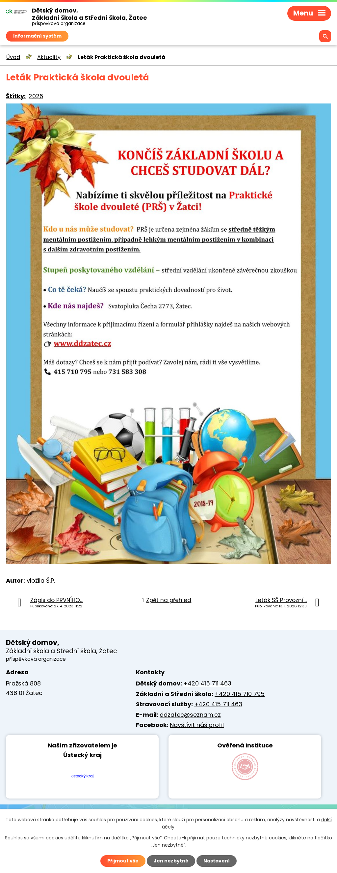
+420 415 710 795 (240, 694)
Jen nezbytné (171, 861)
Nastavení (216, 861)
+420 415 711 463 (207, 683)
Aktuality (49, 57)
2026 (36, 96)
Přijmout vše (123, 861)
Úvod (13, 57)
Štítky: (16, 96)
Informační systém (37, 35)
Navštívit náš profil (197, 725)
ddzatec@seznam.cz (190, 715)
